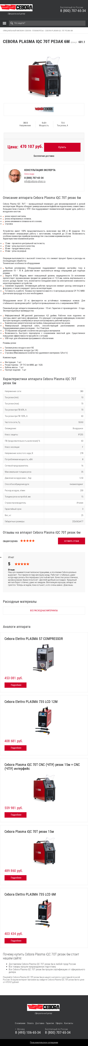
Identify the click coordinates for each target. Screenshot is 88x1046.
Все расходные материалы (44, 610)
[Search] (47, 23)
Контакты (68, 1023)
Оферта (59, 1023)
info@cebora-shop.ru (34, 181)
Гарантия (50, 1023)
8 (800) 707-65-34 (73, 11)
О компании (20, 1023)
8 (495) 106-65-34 (28, 1032)
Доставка (39, 1023)
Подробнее (16, 685)
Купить (62, 147)
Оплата (30, 1023)
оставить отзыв (71, 541)
